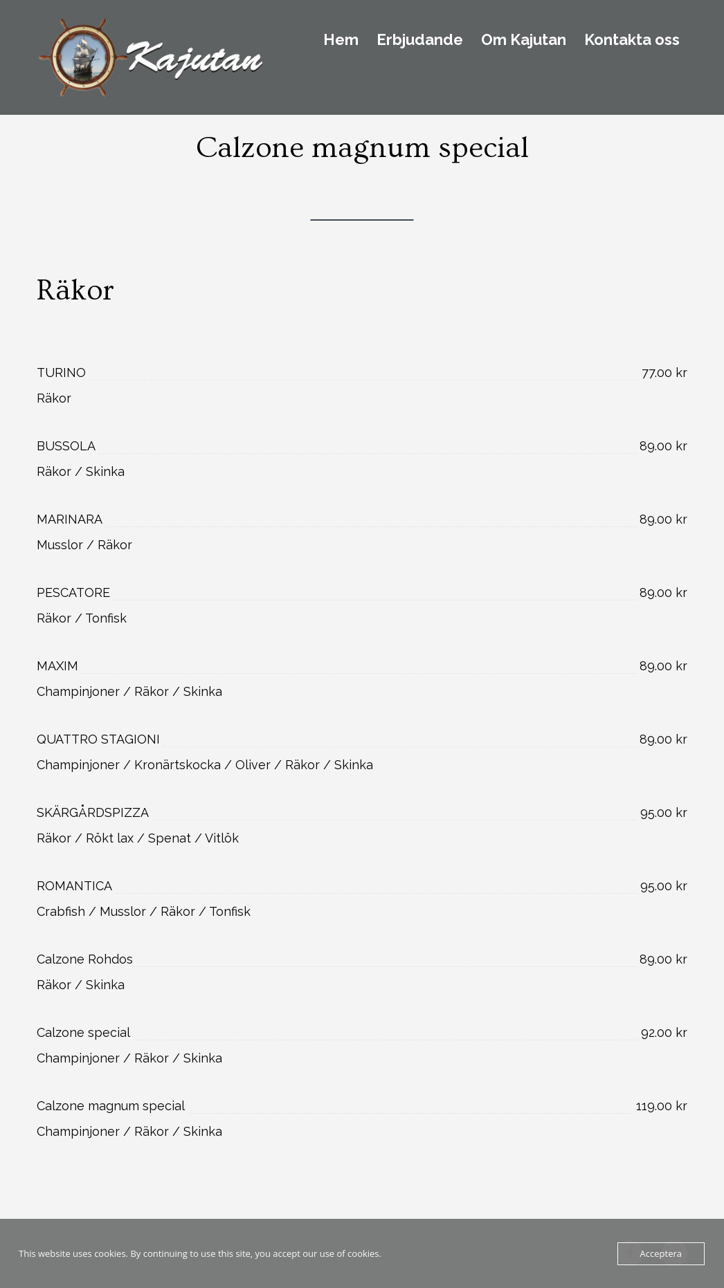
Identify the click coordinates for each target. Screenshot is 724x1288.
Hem (341, 40)
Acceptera (661, 1253)
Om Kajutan (523, 40)
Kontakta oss (632, 40)
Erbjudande (420, 40)
